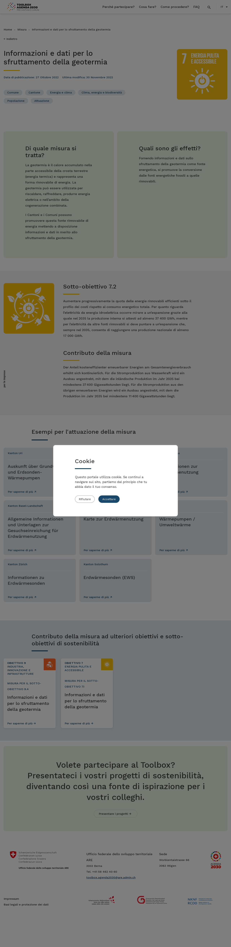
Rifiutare (85, 499)
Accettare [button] (109, 499)
